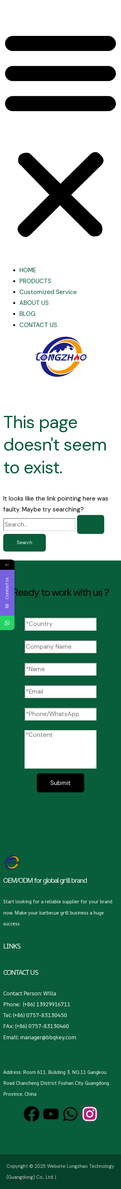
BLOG (27, 314)
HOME (27, 270)
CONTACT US (38, 325)
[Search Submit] (90, 524)
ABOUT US (34, 303)
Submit (60, 783)
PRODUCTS (35, 281)
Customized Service (48, 292)
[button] (60, 134)
